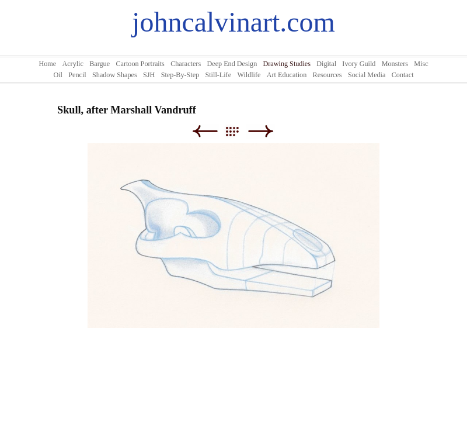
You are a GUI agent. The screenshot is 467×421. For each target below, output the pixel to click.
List (238, 131)
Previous (204, 131)
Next (260, 131)
